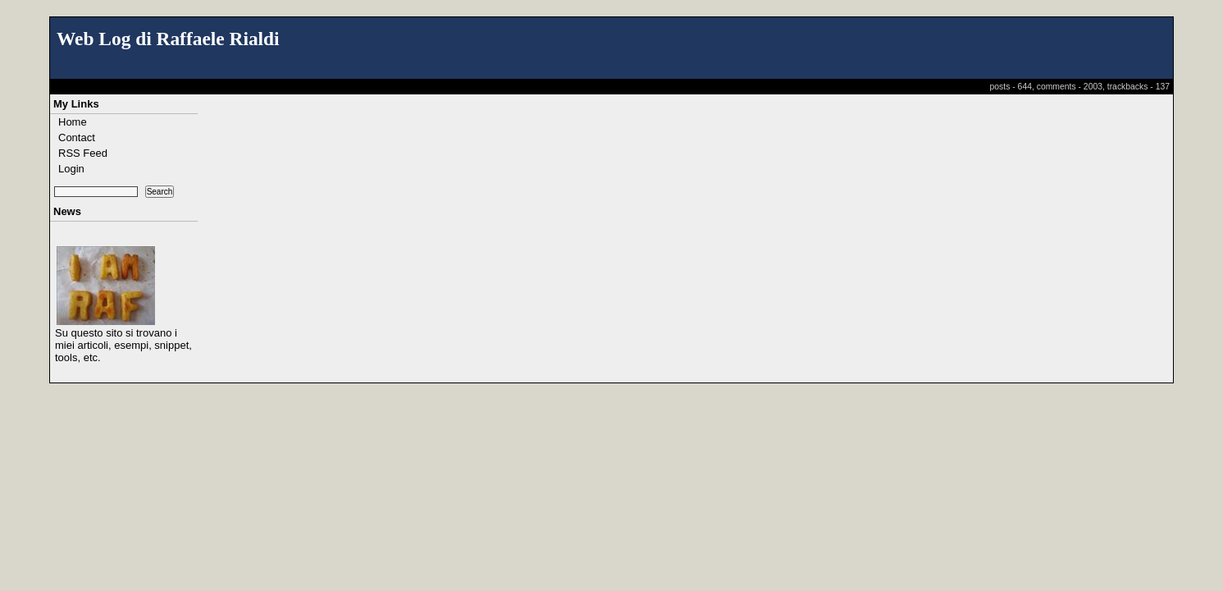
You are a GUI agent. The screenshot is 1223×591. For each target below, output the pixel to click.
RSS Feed (82, 153)
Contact (76, 137)
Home (72, 122)
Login (71, 169)
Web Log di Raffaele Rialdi (168, 38)
